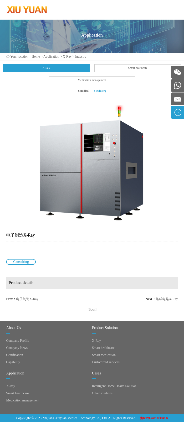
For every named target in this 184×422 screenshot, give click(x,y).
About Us (13, 328)
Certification (14, 355)
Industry (80, 56)
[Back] (92, 309)
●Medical (83, 90)
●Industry (100, 90)
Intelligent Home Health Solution (114, 386)
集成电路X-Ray (167, 299)
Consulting (21, 262)
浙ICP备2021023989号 (154, 418)
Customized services (105, 362)
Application (51, 56)
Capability (13, 362)
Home (36, 56)
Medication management (92, 80)
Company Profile (17, 340)
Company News (17, 348)
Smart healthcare (138, 68)
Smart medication (104, 355)
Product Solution (105, 328)
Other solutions (102, 393)
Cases (96, 373)
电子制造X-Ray (27, 299)
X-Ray (67, 56)
